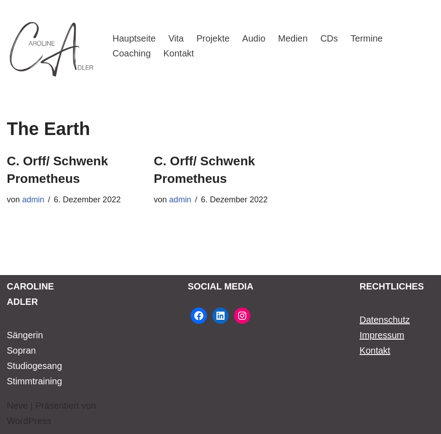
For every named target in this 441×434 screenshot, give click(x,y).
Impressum (382, 335)
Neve (17, 406)
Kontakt (179, 53)
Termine (367, 38)
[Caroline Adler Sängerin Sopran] (52, 46)
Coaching (132, 53)
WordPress (29, 421)
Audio (253, 38)
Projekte (213, 38)
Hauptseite (134, 38)
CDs (329, 38)
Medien (293, 38)
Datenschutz (385, 320)
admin (33, 199)
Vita (176, 38)
